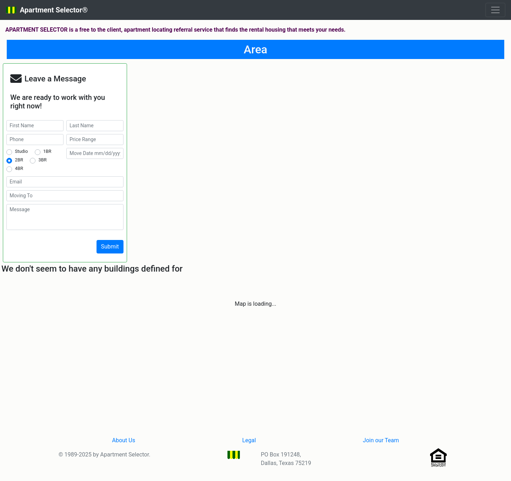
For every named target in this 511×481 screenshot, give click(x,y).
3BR (42, 159)
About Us (123, 440)
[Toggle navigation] (495, 10)
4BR (19, 168)
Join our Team (381, 440)
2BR (19, 159)
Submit (110, 246)
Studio (21, 151)
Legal (249, 440)
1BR (47, 151)
